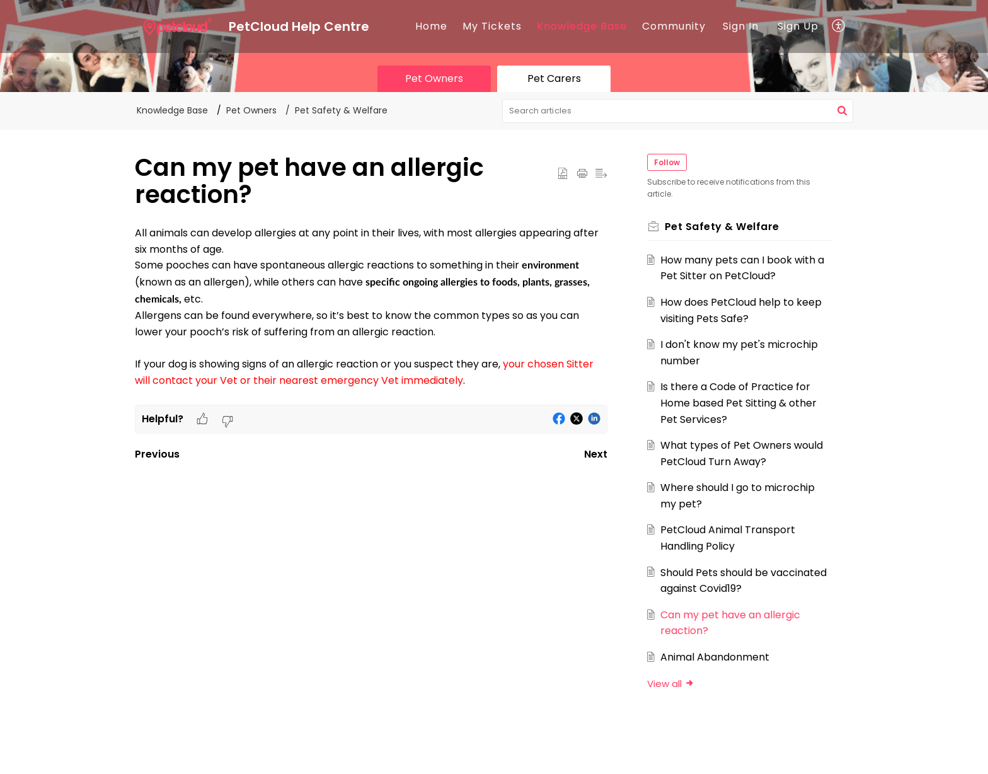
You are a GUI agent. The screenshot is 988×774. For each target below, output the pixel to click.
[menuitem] (740, 26)
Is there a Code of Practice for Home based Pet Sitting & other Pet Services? (739, 402)
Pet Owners (251, 110)
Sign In (741, 26)
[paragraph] (371, 315)
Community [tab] (674, 26)
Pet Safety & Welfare (341, 110)
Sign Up (798, 26)
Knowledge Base (582, 26)
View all (671, 683)
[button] (839, 26)
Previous (157, 454)
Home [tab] (431, 26)
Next (595, 454)
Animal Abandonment (715, 657)
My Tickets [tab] (492, 26)
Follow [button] (668, 162)
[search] (678, 111)
